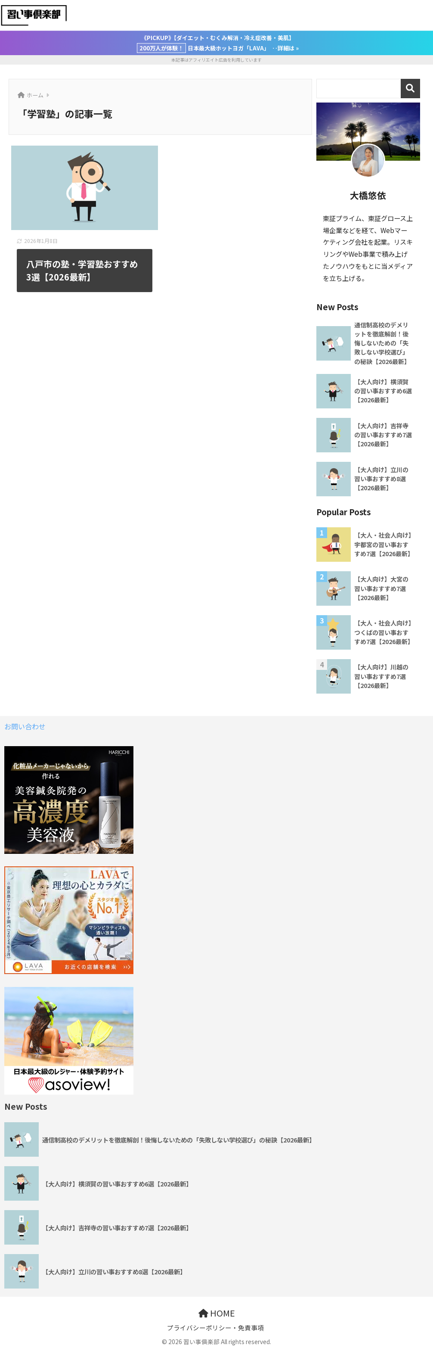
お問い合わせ (25, 726)
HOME (216, 1313)
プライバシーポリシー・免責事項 (215, 1327)
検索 (410, 88)
